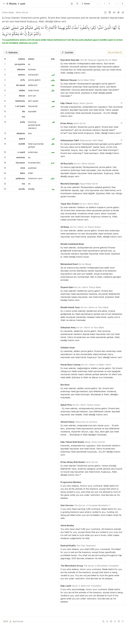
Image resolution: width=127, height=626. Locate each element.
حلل (53, 90)
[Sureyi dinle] (114, 12)
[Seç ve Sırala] (115, 52)
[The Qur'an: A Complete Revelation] (109, 505)
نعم (53, 106)
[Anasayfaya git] (71, 3)
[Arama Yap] (77, 3)
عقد (53, 85)
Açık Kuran (16, 621)
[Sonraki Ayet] (122, 3)
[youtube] (107, 621)
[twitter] (103, 621)
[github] (115, 621)
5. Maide (11, 3)
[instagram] (111, 621)
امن (53, 74)
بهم (53, 101)
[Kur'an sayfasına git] (110, 12)
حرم (53, 162)
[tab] (11, 52)
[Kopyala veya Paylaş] (123, 12)
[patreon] (123, 621)
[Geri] (4, 3)
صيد (53, 152)
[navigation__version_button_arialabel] (121, 103)
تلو (53, 122)
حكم (53, 178)
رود (53, 189)
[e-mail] (119, 621)
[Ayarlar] (118, 12)
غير (53, 138)
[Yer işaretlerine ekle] (105, 12)
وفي (53, 80)
